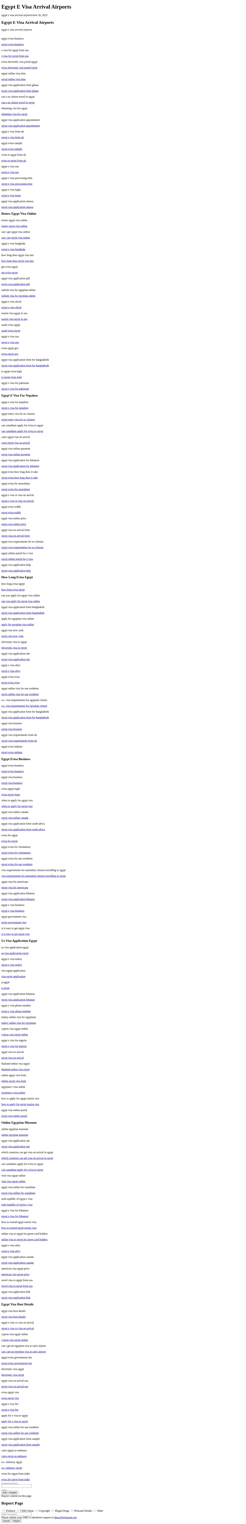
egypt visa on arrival (12, 1057)
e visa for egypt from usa (15, 56)
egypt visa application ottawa (17, 207)
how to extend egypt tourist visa (18, 1227)
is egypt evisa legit (11, 377)
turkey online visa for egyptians (18, 1022)
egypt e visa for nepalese (14, 407)
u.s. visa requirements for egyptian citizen (24, 705)
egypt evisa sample (11, 149)
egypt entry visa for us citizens (18, 419)
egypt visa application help (16, 570)
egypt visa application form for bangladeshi (25, 365)
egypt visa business (12, 782)
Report (16, 1521)
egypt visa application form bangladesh (22, 612)
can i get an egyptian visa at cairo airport (23, 1351)
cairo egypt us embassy (14, 1456)
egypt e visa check (11, 307)
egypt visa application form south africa (23, 829)
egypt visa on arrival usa (14, 1386)
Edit (5, 1492)
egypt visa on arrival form (15, 535)
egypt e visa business (12, 910)
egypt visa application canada (17, 1262)
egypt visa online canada (14, 817)
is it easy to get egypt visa (15, 934)
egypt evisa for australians (15, 489)
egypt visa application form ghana (20, 90)
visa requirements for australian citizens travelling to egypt (33, 875)
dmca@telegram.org (65, 1517)
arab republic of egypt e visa (16, 1204)
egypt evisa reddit (11, 512)
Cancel (6, 1521)
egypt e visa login (11, 195)
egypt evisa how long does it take (19, 477)
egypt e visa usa (10, 172)
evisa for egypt (9, 841)
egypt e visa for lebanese (14, 1216)
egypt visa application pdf (15, 284)
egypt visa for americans (14, 887)
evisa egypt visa (10, 1398)
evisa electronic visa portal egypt (19, 67)
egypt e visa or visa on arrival (17, 500)
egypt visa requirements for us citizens (22, 547)
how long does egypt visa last (17, 260)
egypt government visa (13, 922)
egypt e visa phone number (16, 1011)
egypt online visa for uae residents (20, 694)
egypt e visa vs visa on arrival (17, 1328)
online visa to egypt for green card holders (24, 1239)
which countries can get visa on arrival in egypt (27, 1158)
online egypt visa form (13, 1081)
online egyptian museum (14, 1134)
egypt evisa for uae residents (16, 864)
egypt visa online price (13, 524)
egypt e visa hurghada (13, 249)
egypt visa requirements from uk (19, 740)
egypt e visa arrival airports (16, 15)
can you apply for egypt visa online (20, 601)
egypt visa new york (12, 636)
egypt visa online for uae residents (20, 1433)
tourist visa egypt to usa (14, 319)
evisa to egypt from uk (13, 160)
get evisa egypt (9, 272)
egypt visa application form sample (20, 1444)
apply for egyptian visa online (17, 624)
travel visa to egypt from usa (17, 1286)
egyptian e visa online (13, 1092)
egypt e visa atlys (10, 671)
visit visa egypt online (13, 1181)
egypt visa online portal (14, 1115)
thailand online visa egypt (15, 1069)
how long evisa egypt (13, 589)
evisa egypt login (10, 794)
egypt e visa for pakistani (15, 388)
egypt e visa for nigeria (14, 1046)
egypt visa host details (13, 1316)
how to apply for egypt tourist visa (20, 1104)
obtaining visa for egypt (14, 114)
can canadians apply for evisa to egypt (22, 431)
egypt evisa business (12, 44)
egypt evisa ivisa (10, 682)
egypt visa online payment (15, 454)
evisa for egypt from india (15, 1479)
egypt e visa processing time (16, 183)
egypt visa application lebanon (18, 899)
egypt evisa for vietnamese (16, 852)
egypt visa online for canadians (18, 1193)
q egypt (5, 988)
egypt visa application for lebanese (20, 466)
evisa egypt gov (9, 353)
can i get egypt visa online (15, 237)
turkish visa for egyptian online (18, 295)
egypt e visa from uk (12, 137)
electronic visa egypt (12, 1374)
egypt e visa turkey (11, 964)
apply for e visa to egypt (14, 1421)
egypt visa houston (11, 729)
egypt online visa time (13, 79)
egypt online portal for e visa (17, 559)
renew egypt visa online (14, 226)
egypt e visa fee (9, 1409)
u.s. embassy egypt (11, 1467)
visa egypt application (13, 976)
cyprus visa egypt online (14, 1034)
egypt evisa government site (16, 1363)
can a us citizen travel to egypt (18, 102)
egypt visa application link (15, 1297)
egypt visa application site (15, 659)
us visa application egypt (15, 953)
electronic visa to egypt (14, 647)
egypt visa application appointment (20, 125)
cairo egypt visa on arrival (15, 442)
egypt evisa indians (11, 752)
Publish (13, 1492)
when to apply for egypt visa (17, 806)
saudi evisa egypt (10, 330)
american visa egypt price (15, 1274)
